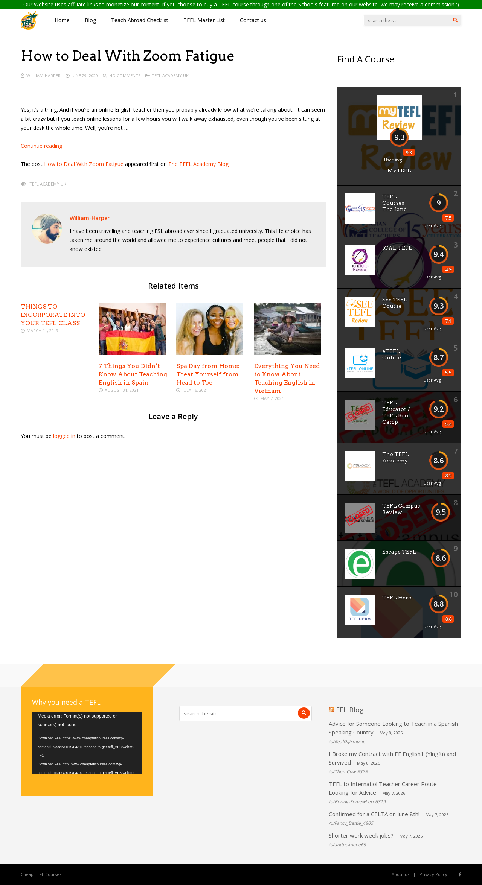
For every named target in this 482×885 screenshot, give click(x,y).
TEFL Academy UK (170, 75)
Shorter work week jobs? (361, 835)
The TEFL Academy (395, 457)
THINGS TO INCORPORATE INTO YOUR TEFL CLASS (53, 315)
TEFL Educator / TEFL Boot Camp (396, 412)
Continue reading (41, 145)
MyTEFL (399, 170)
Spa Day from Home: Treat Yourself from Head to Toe (207, 374)
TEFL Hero (397, 598)
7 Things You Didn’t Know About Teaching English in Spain (133, 374)
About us (400, 874)
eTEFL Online (391, 354)
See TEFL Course (394, 303)
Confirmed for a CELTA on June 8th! (374, 814)
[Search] (455, 20)
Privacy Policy (433, 874)
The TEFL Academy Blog (198, 163)
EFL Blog (350, 709)
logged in (64, 435)
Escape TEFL (399, 552)
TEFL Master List (204, 20)
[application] (87, 743)
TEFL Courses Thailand (394, 202)
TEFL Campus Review (401, 509)
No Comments (124, 75)
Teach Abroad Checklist (139, 20)
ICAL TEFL (397, 248)
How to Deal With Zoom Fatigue (84, 163)
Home (62, 20)
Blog (90, 20)
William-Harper (43, 75)
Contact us (253, 20)
